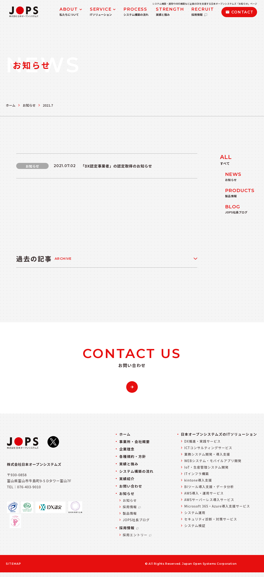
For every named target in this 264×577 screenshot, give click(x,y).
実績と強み (128, 463)
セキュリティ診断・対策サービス (210, 519)
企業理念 (127, 449)
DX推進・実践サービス (202, 441)
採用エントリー (137, 535)
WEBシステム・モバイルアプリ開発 (213, 460)
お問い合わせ (130, 486)
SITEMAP (13, 563)
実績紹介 (127, 478)
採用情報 (132, 506)
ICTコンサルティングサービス (208, 447)
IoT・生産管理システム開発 (206, 467)
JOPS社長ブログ (136, 519)
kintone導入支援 (198, 480)
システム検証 (194, 525)
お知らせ (29, 105)
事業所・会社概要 (134, 441)
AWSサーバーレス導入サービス (209, 499)
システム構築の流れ (136, 471)
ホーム (11, 105)
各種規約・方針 (132, 456)
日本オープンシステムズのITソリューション (219, 434)
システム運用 (194, 512)
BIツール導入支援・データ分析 (209, 486)
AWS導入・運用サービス (204, 493)
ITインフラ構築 (196, 473)
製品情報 (130, 513)
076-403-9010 (29, 486)
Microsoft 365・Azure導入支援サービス (217, 506)
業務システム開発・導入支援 (207, 454)
